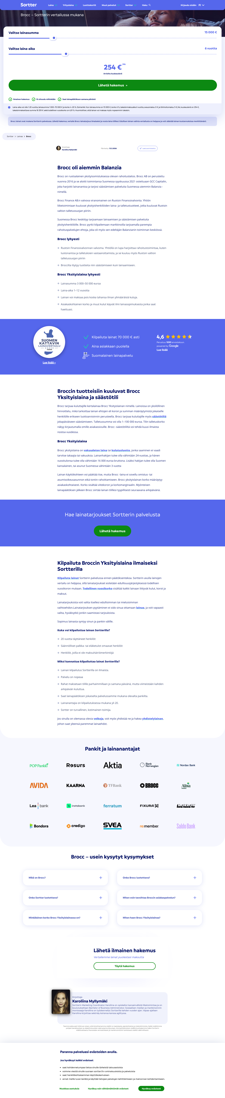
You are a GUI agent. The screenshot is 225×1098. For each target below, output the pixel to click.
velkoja (98, 718)
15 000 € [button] (211, 32)
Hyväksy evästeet (151, 1088)
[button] (52, 5)
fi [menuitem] (201, 5)
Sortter (10, 136)
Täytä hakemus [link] (125, 966)
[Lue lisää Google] (162, 350)
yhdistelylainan (152, 718)
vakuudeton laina (95, 450)
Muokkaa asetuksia (69, 1088)
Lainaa (20, 136)
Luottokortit (89, 5)
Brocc (28, 136)
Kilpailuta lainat (68, 578)
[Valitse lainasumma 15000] (113, 38)
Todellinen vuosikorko (97, 588)
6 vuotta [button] (211, 48)
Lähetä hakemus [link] (113, 531)
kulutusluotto (120, 450)
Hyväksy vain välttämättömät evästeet (108, 1088)
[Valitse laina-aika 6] (113, 54)
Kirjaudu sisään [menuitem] (188, 5)
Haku (146, 5)
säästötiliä (159, 416)
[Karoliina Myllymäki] (58, 148)
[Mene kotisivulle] (28, 5)
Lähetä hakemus (112, 85)
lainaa (140, 607)
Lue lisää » (49, 362)
